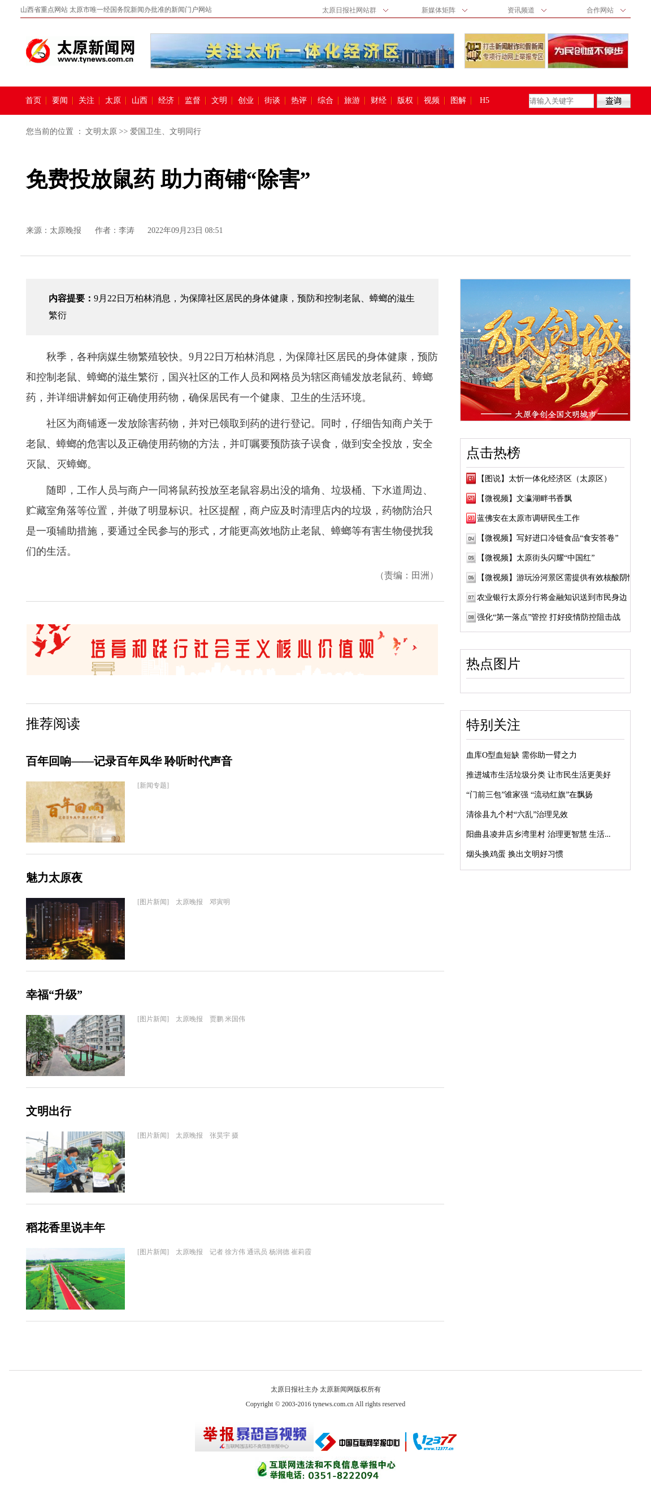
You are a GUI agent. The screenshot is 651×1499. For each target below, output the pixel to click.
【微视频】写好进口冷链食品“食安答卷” (547, 538)
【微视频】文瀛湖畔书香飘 (524, 498)
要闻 (60, 101)
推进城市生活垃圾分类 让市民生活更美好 (538, 775)
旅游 (352, 101)
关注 (86, 101)
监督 (193, 101)
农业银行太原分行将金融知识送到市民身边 (552, 597)
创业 (246, 101)
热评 (299, 101)
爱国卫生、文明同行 (165, 131)
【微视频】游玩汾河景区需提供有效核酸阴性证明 (564, 577)
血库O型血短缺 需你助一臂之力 (521, 755)
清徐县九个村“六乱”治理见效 (517, 814)
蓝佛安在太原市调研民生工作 (528, 518)
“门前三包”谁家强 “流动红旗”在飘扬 (529, 794)
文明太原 (101, 131)
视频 (432, 101)
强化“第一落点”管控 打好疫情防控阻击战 (548, 617)
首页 (33, 101)
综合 (325, 101)
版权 (405, 101)
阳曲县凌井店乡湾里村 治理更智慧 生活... (538, 834)
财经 (379, 101)
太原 (113, 101)
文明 (219, 101)
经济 (166, 101)
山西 (139, 101)
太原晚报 (65, 230)
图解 (458, 101)
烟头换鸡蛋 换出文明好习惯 (514, 854)
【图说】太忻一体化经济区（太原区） (544, 478)
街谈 (272, 101)
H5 (488, 101)
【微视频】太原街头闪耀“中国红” (535, 558)
